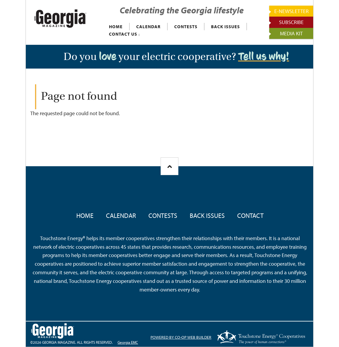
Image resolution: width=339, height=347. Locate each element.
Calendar (121, 215)
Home (85, 215)
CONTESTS (185, 26)
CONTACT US (123, 34)
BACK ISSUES (225, 26)
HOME (116, 26)
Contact (250, 215)
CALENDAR (148, 26)
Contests (162, 215)
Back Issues (207, 215)
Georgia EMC (128, 342)
